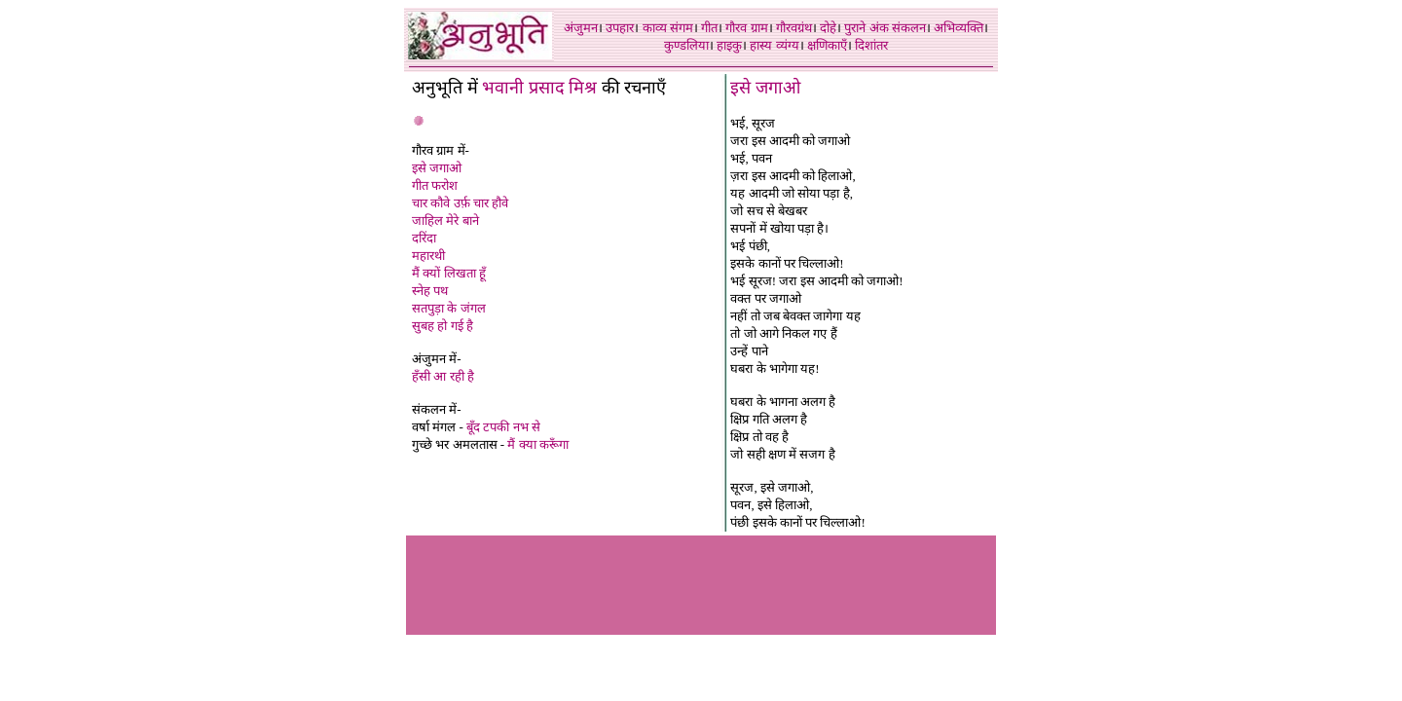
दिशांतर (871, 45)
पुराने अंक (866, 27)
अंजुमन (581, 27)
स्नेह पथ (430, 290)
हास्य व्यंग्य (774, 45)
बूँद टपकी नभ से (503, 427)
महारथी (428, 255)
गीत (709, 27)
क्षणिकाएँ (827, 45)
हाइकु (729, 45)
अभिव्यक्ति (958, 27)
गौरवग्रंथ (794, 27)
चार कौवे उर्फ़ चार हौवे (460, 203)
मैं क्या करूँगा (538, 444)
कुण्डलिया (686, 45)
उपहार (620, 27)
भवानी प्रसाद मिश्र (539, 87)
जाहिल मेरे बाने (445, 220)
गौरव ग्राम (746, 27)
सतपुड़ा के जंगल (449, 308)
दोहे (828, 27)
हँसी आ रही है (443, 376)
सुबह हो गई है (442, 325)
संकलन (909, 27)
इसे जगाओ (436, 168)
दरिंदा (424, 238)
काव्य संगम (668, 27)
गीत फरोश (435, 185)
